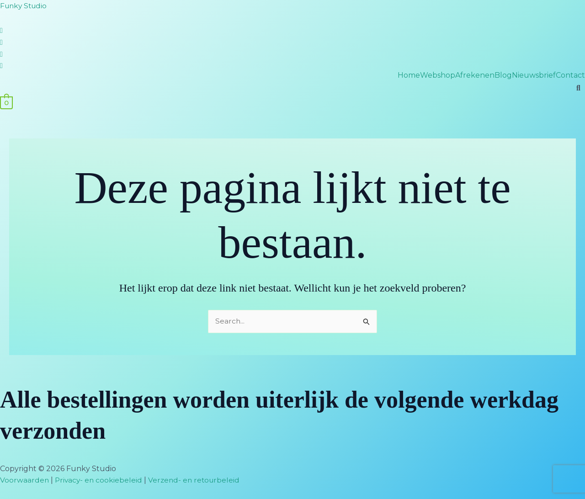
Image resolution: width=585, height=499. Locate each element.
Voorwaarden (24, 480)
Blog (503, 75)
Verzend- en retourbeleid (197, 480)
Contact (570, 75)
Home (409, 75)
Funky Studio (25, 5)
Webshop (437, 75)
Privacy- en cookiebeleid (99, 480)
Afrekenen (475, 75)
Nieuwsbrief (534, 75)
